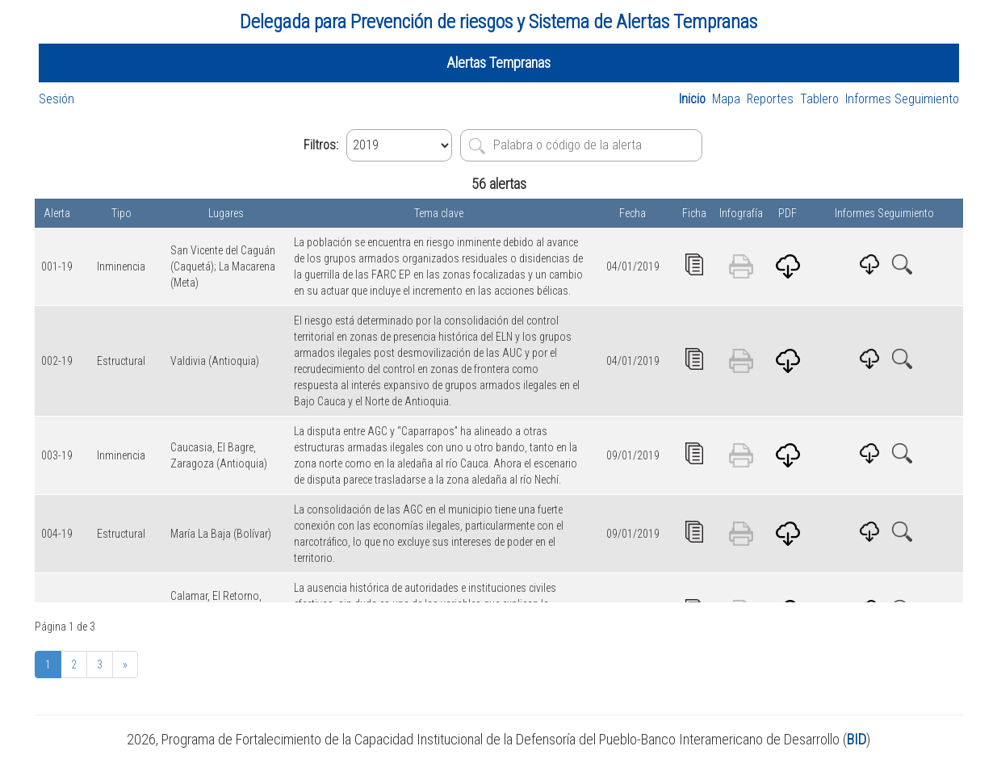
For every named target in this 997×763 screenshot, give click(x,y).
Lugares (226, 213)
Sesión (56, 99)
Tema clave (438, 213)
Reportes (770, 99)
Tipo (121, 213)
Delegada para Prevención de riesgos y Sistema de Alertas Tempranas (498, 21)
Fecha (632, 213)
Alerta (57, 213)
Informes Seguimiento (902, 99)
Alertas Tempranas (498, 62)
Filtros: (321, 145)
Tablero (819, 99)
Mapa (726, 99)
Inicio (692, 99)
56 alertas (498, 183)
